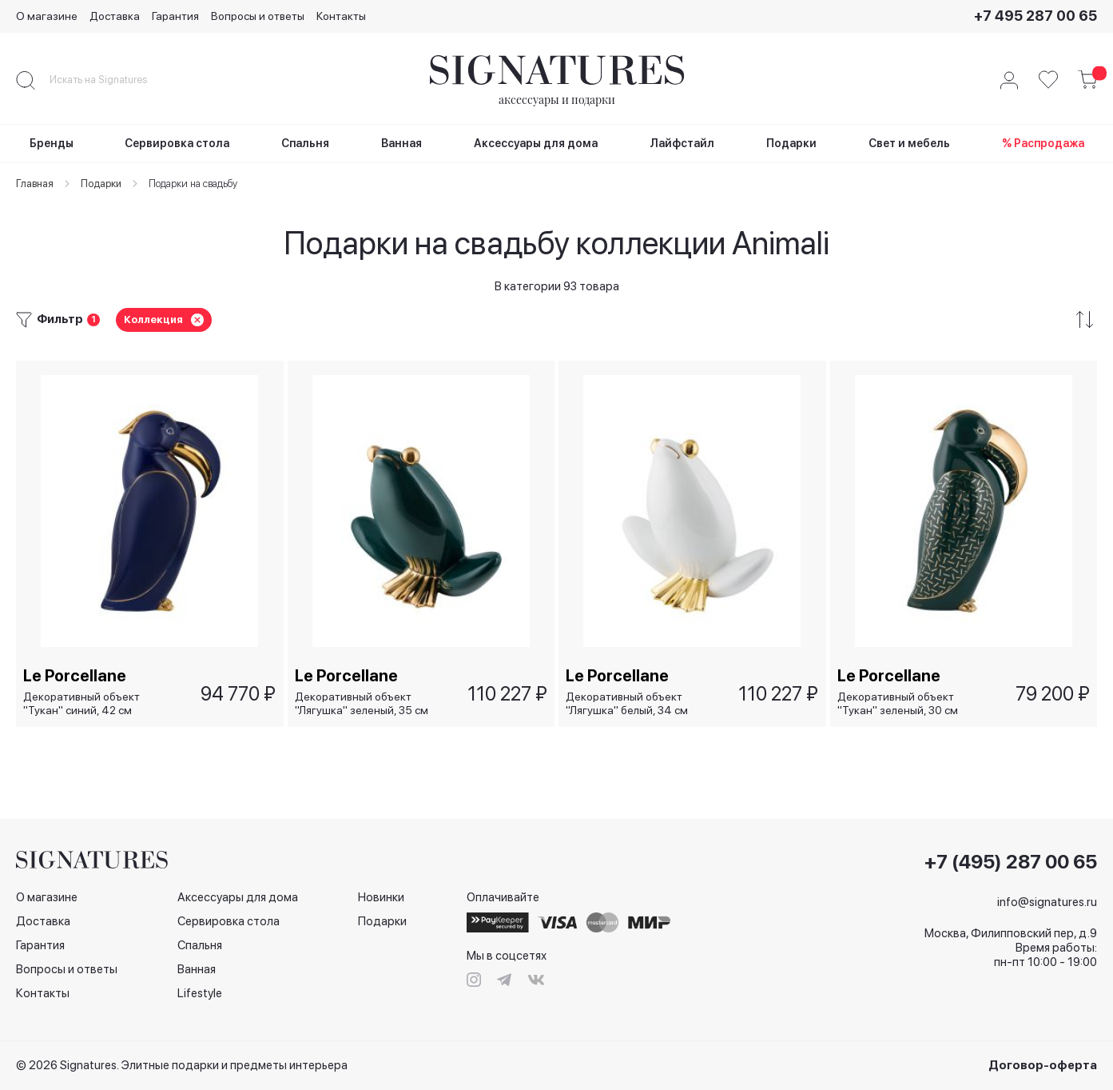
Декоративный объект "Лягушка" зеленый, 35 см (362, 703)
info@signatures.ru (1047, 902)
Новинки (381, 897)
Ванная (196, 969)
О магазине (47, 16)
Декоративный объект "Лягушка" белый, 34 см (627, 703)
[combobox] (112, 80)
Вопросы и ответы (257, 16)
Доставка (114, 16)
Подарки (382, 921)
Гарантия (175, 16)
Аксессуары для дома (237, 897)
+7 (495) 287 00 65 (1010, 862)
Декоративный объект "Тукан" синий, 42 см (82, 703)
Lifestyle (199, 993)
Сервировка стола (228, 921)
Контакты (341, 16)
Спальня (199, 945)
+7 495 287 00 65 (1035, 15)
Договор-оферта (1042, 1065)
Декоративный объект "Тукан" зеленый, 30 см (898, 703)
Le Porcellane (75, 675)
